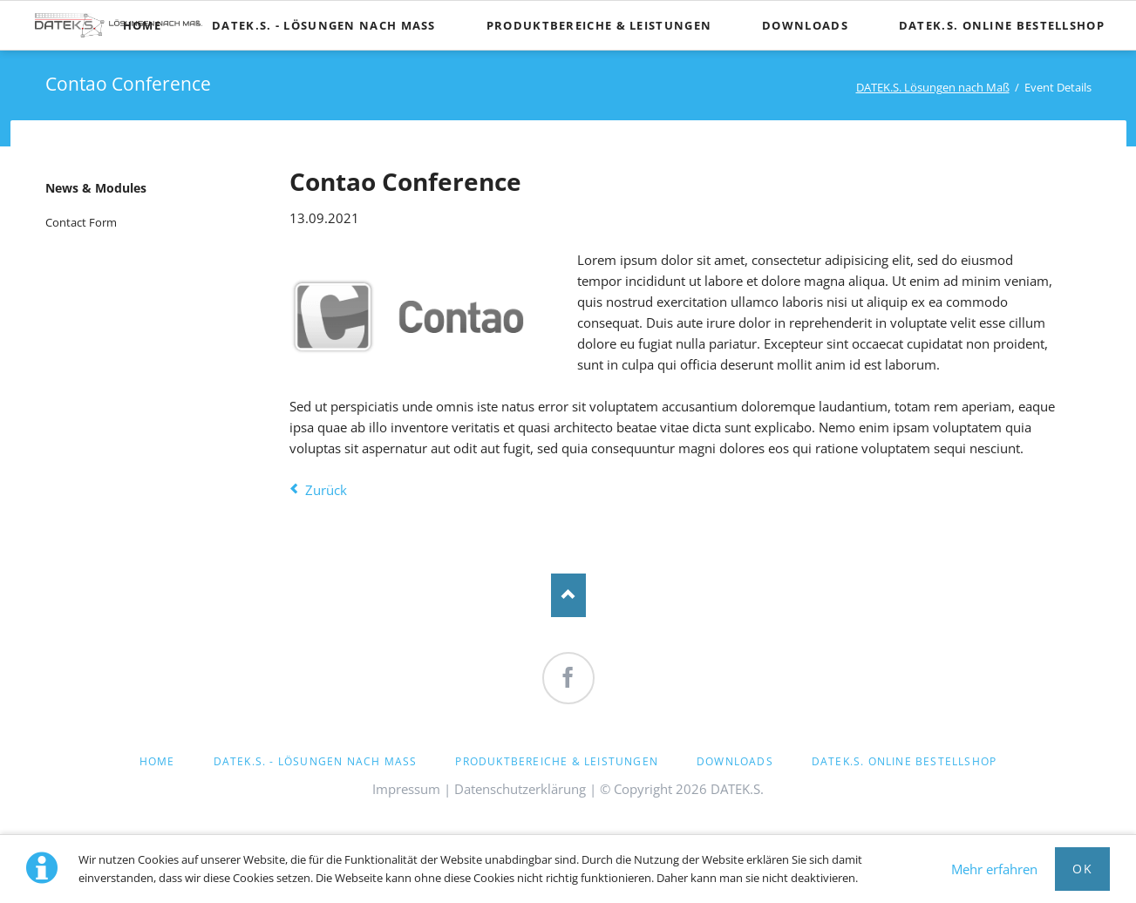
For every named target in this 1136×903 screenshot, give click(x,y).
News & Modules (95, 188)
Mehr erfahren (994, 869)
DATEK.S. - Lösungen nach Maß (316, 761)
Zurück (326, 490)
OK (1082, 868)
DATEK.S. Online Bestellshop (904, 761)
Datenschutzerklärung (520, 789)
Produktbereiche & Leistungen (556, 761)
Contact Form (81, 222)
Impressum (406, 789)
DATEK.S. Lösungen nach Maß (933, 87)
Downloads (735, 761)
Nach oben (568, 595)
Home (157, 761)
